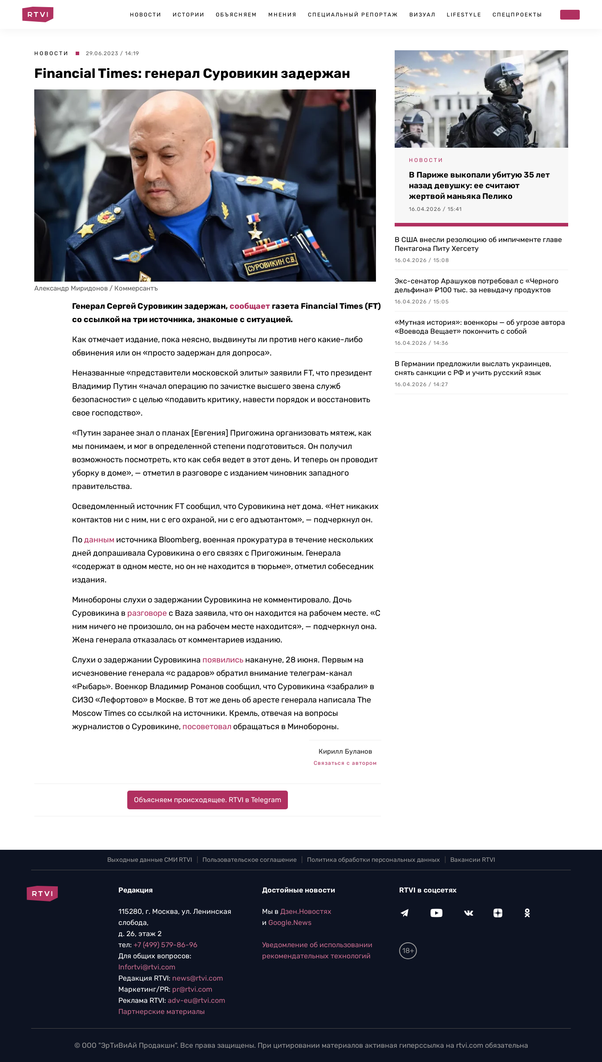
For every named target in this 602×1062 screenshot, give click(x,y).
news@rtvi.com (197, 978)
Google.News (289, 922)
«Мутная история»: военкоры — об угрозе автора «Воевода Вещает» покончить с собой (480, 326)
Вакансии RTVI (472, 860)
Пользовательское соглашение (249, 860)
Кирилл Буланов (345, 751)
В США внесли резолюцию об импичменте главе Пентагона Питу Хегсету (478, 244)
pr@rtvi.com (192, 989)
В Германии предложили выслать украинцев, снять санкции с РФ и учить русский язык (473, 368)
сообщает (250, 306)
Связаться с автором (345, 763)
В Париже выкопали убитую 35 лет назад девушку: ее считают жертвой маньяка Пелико (479, 185)
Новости (146, 15)
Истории (189, 15)
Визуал (422, 15)
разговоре (147, 613)
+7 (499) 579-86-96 (165, 945)
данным (99, 540)
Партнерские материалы (161, 1011)
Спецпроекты (517, 15)
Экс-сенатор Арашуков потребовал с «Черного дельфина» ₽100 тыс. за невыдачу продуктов (476, 285)
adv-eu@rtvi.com (196, 1000)
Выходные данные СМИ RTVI (149, 860)
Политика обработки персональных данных (373, 860)
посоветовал (206, 726)
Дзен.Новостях (305, 911)
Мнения (282, 15)
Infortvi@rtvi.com (146, 967)
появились (222, 660)
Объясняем (236, 15)
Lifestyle (464, 15)
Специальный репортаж (353, 15)
